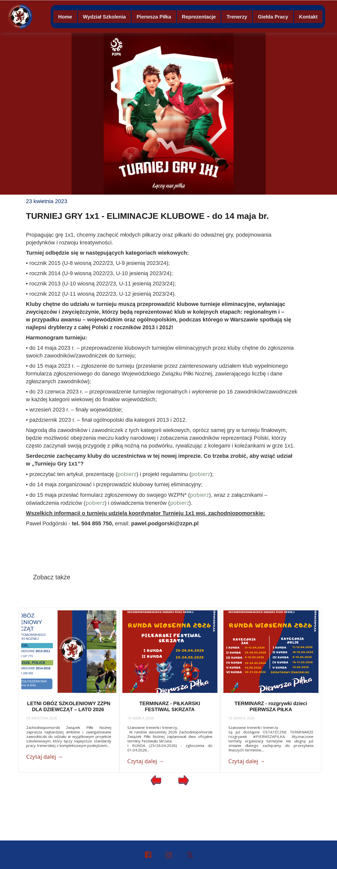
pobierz (126, 474)
